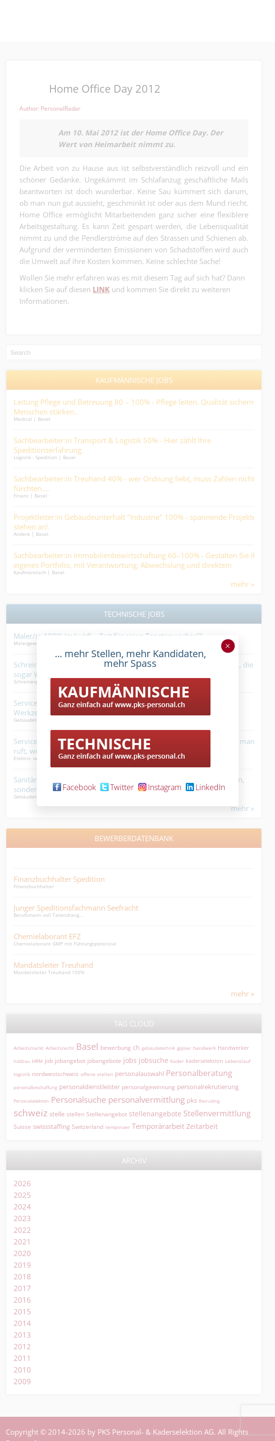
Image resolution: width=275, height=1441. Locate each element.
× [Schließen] (227, 646)
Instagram (159, 787)
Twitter (117, 787)
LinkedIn (205, 787)
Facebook (74, 787)
